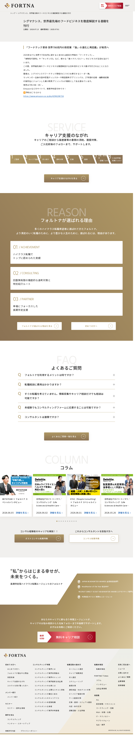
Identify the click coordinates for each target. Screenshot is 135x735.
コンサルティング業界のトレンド (48, 677)
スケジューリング (76, 681)
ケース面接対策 (75, 698)
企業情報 (121, 681)
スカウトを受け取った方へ (17, 685)
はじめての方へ (13, 669)
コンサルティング (14, 719)
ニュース (121, 669)
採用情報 (121, 685)
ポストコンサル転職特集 (36, 538)
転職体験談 (100, 669)
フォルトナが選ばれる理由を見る (37, 326)
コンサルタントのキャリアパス (47, 698)
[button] (56, 521)
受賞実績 (10, 677)
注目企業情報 (101, 688)
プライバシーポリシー (29, 731)
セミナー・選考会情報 (16, 708)
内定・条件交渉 (75, 706)
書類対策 (72, 685)
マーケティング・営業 (105, 708)
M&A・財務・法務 (103, 712)
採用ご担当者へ (124, 664)
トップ (12, 13)
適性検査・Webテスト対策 (79, 690)
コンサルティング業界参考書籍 (47, 710)
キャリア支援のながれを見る (64, 178)
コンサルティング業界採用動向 (47, 673)
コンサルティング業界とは (45, 669)
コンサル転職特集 (91, 538)
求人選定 (72, 677)
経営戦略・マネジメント (106, 704)
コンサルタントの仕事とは (45, 685)
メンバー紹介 (12, 697)
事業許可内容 (10, 731)
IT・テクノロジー (103, 716)
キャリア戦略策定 (76, 673)
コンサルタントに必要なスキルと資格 (50, 690)
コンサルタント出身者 (43, 706)
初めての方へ (91, 326)
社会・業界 (100, 724)
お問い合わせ (123, 673)
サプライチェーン (103, 720)
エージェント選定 (76, 669)
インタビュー (101, 684)
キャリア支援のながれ (16, 681)
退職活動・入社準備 (77, 710)
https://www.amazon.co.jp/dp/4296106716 (43, 96)
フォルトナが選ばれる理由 (17, 673)
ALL (97, 700)
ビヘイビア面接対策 (77, 694)
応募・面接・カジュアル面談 (80, 702)
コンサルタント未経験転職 (45, 702)
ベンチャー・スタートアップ (18, 723)
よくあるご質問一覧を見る (64, 436)
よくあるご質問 (124, 677)
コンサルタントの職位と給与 (46, 694)
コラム (99, 680)
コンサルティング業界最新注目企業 (49, 681)
